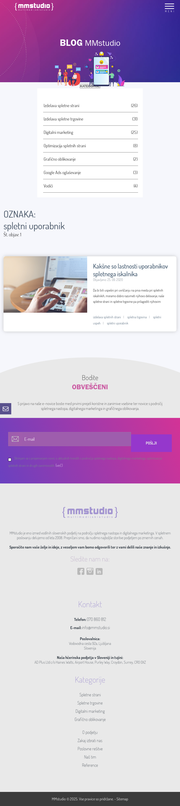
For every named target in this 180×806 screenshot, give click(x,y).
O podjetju (90, 732)
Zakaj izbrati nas (90, 740)
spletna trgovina (137, 317)
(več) (59, 465)
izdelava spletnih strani (107, 317)
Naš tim (90, 756)
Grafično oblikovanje (90, 719)
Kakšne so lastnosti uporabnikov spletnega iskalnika (130, 270)
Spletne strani (90, 694)
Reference (90, 765)
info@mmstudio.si (96, 627)
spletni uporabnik (117, 323)
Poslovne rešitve (90, 748)
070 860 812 (96, 619)
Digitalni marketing (90, 711)
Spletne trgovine (90, 702)
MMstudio (59, 799)
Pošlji (151, 443)
